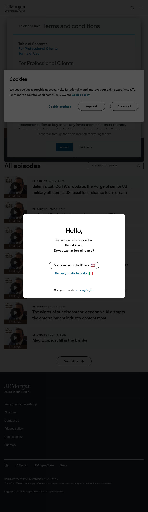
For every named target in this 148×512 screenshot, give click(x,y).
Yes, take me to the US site (74, 265)
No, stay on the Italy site (74, 273)
